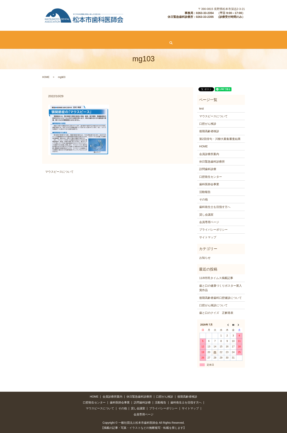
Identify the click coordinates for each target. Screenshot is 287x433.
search (105, 43)
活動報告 (214, 35)
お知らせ (205, 257)
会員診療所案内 (29, 35)
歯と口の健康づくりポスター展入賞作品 (220, 287)
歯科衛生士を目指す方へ (242, 35)
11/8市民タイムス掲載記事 (216, 277)
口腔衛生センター (163, 35)
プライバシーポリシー (213, 229)
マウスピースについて (17, 42)
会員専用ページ (85, 42)
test (201, 108)
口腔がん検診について (213, 305)
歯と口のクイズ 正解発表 (216, 312)
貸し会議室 (61, 42)
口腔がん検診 (86, 35)
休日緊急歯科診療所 (58, 35)
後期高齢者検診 (111, 35)
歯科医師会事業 (191, 35)
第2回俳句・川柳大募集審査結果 (220, 138)
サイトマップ (207, 236)
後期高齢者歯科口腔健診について (220, 297)
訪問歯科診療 (136, 35)
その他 (43, 42)
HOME (7, 35)
